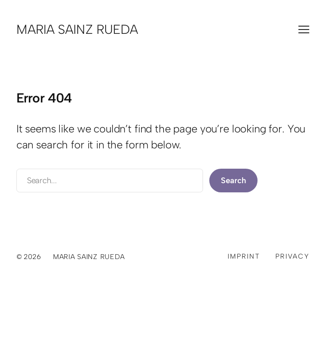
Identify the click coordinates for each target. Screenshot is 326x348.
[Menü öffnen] (304, 29)
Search (233, 180)
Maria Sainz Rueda (77, 29)
